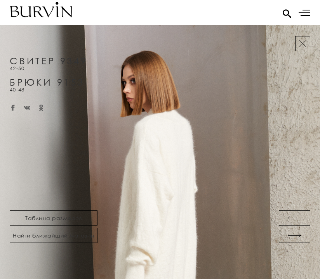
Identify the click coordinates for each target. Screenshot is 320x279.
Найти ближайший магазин (53, 235)
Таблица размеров (53, 218)
